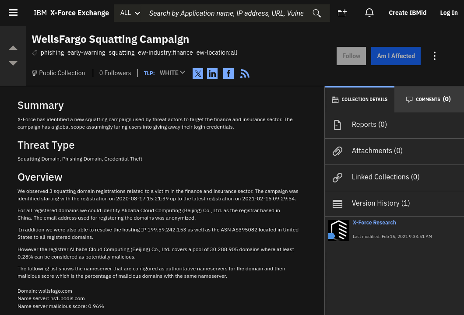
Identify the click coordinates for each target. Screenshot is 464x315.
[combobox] (235, 13)
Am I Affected (395, 56)
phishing (52, 52)
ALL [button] (125, 12)
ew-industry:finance (165, 52)
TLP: (149, 73)
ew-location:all (217, 52)
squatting (121, 52)
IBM (71, 12)
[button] (174, 73)
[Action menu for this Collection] (434, 56)
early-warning (86, 52)
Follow (350, 56)
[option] (408, 13)
